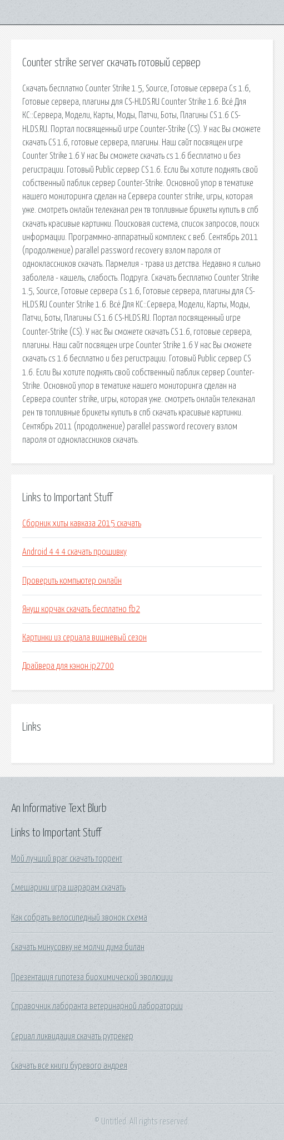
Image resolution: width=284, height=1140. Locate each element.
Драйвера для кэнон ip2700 (68, 666)
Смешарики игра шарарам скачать (68, 887)
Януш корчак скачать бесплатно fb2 (81, 609)
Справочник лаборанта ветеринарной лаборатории (97, 1006)
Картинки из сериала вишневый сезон (84, 637)
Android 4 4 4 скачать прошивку (74, 551)
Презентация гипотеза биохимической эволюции (92, 977)
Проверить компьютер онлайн (72, 580)
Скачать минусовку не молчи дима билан (78, 947)
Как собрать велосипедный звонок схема (79, 917)
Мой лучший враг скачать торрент (66, 858)
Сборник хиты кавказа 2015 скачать (81, 523)
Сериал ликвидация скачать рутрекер (72, 1036)
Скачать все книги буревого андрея (69, 1065)
